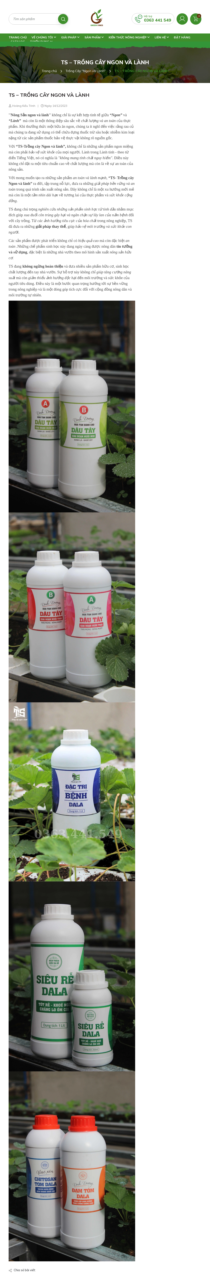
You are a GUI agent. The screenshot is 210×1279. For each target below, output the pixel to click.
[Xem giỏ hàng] (195, 18)
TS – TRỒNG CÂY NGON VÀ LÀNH (49, 95)
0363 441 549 (157, 20)
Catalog (18, 42)
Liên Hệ (162, 37)
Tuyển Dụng (41, 42)
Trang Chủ (18, 37)
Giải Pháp (70, 37)
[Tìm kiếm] (63, 19)
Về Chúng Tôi (44, 37)
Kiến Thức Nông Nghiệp (129, 37)
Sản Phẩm (94, 37)
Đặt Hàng (182, 37)
